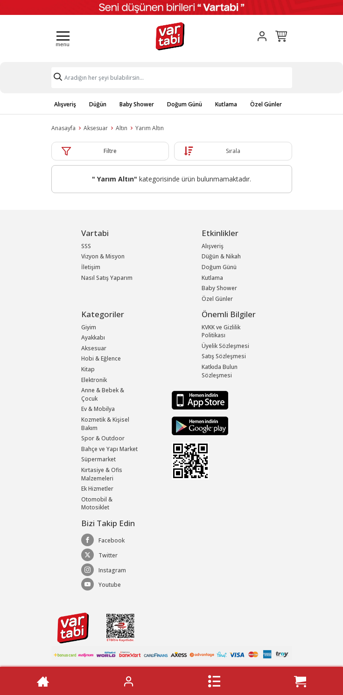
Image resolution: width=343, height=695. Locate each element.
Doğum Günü (184, 104)
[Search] (171, 77)
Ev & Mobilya (98, 409)
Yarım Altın (149, 128)
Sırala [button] (233, 151)
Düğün (97, 104)
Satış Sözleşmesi (224, 356)
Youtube (101, 584)
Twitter (99, 555)
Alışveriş (65, 104)
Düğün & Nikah (221, 256)
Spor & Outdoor (103, 438)
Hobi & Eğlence (101, 358)
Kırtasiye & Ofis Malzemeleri (101, 474)
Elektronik (94, 380)
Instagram (103, 570)
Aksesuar (96, 128)
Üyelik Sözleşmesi (225, 346)
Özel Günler (266, 104)
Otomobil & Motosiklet (96, 503)
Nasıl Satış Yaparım (107, 278)
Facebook (103, 540)
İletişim (90, 267)
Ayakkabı (93, 337)
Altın (121, 128)
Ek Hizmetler (97, 489)
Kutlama (226, 104)
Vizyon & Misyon (103, 256)
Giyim (88, 327)
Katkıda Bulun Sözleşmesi (220, 371)
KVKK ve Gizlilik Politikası (221, 331)
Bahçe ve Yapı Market (109, 449)
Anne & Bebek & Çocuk (102, 394)
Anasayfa (63, 128)
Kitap (88, 369)
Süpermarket (98, 459)
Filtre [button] (110, 151)
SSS (86, 246)
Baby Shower (136, 104)
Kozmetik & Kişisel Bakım (105, 424)
